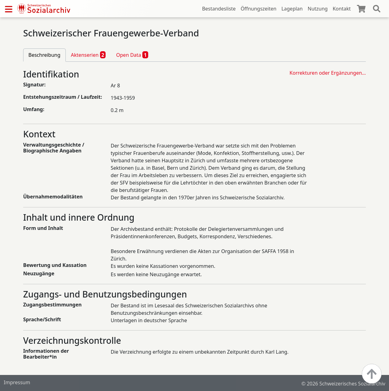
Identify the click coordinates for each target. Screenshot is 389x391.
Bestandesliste (219, 8)
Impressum (17, 382)
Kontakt (342, 8)
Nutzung (317, 8)
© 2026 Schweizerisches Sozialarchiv (343, 383)
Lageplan (292, 8)
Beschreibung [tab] (44, 55)
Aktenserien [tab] (88, 54)
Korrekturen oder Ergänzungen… (328, 72)
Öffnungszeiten (258, 8)
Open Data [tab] (132, 54)
